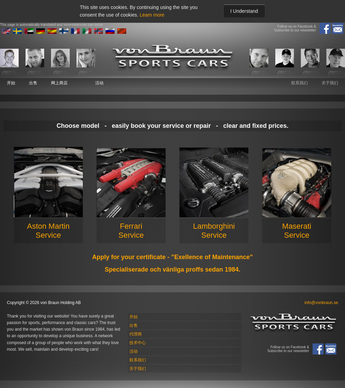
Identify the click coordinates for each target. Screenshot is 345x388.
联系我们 (299, 83)
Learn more (152, 15)
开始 (11, 83)
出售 (33, 83)
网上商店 (59, 83)
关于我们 (330, 83)
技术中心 (137, 342)
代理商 (135, 334)
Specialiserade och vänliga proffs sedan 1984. (172, 269)
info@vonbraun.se (321, 302)
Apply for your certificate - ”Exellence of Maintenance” (172, 257)
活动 (99, 83)
